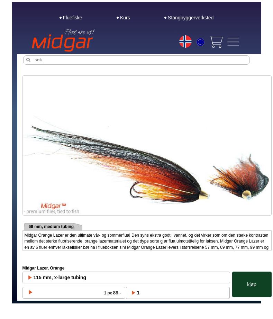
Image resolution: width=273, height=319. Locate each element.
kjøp (251, 284)
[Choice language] (185, 41)
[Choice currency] (200, 43)
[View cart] (215, 42)
